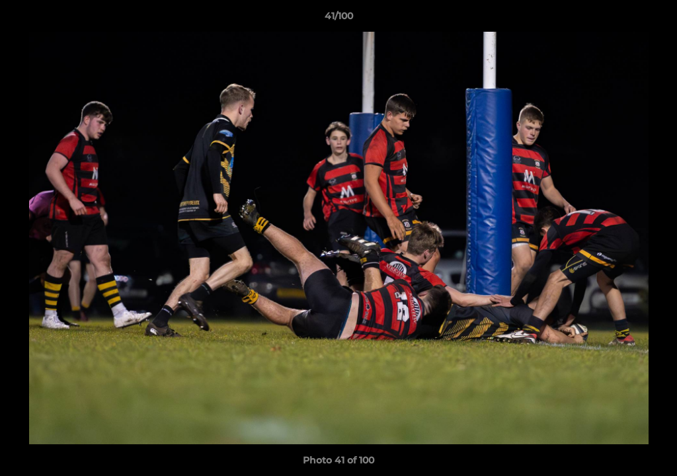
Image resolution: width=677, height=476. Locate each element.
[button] (653, 19)
